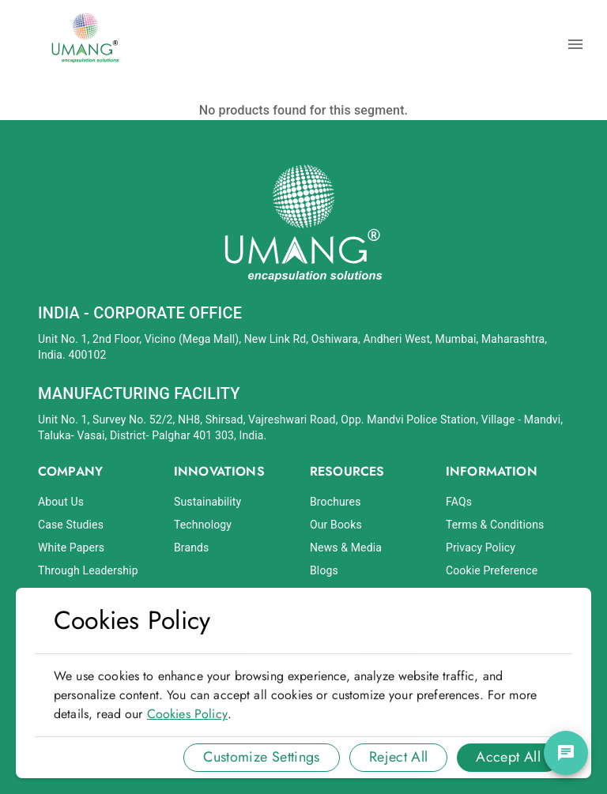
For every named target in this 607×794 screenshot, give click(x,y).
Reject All (398, 757)
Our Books (336, 524)
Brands (191, 547)
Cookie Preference (491, 570)
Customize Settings (261, 757)
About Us (61, 501)
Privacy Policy (480, 547)
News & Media (346, 547)
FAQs (459, 501)
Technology (203, 524)
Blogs (324, 570)
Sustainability (207, 501)
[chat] (566, 753)
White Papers (71, 547)
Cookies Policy (187, 714)
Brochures (335, 501)
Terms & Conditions (495, 524)
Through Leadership (88, 570)
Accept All (508, 757)
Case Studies (71, 524)
